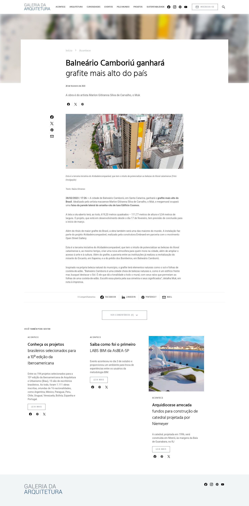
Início (69, 50)
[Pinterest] (180, 6)
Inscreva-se (205, 7)
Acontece (85, 50)
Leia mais (36, 406)
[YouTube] (185, 6)
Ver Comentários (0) (122, 315)
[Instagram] (174, 6)
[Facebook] (168, 6)
